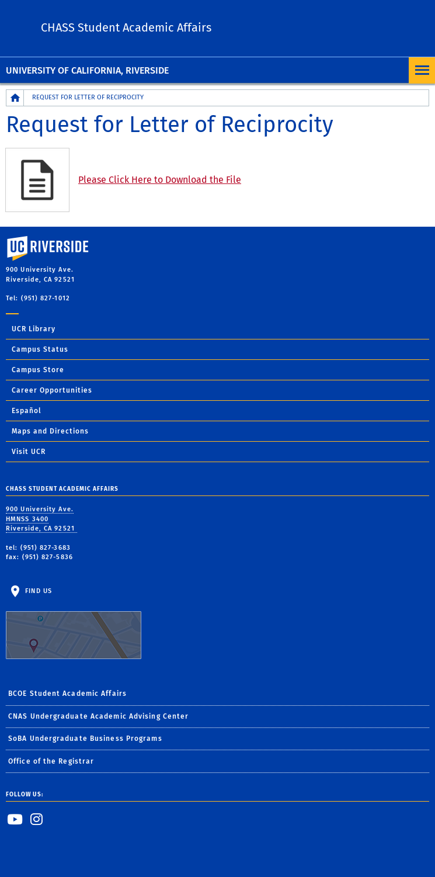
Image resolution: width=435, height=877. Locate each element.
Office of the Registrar (51, 761)
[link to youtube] (15, 819)
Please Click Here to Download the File (159, 179)
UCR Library (33, 329)
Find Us (73, 623)
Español (26, 411)
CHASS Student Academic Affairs (126, 27)
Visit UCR (29, 452)
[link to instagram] (36, 819)
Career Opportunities (52, 390)
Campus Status (40, 349)
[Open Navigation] (422, 70)
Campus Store (38, 370)
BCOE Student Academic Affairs (67, 693)
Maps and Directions (50, 431)
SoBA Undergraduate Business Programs (85, 738)
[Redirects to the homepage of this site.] (15, 98)
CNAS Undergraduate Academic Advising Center (98, 716)
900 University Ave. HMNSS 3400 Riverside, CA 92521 (41, 518)
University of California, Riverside (87, 70)
